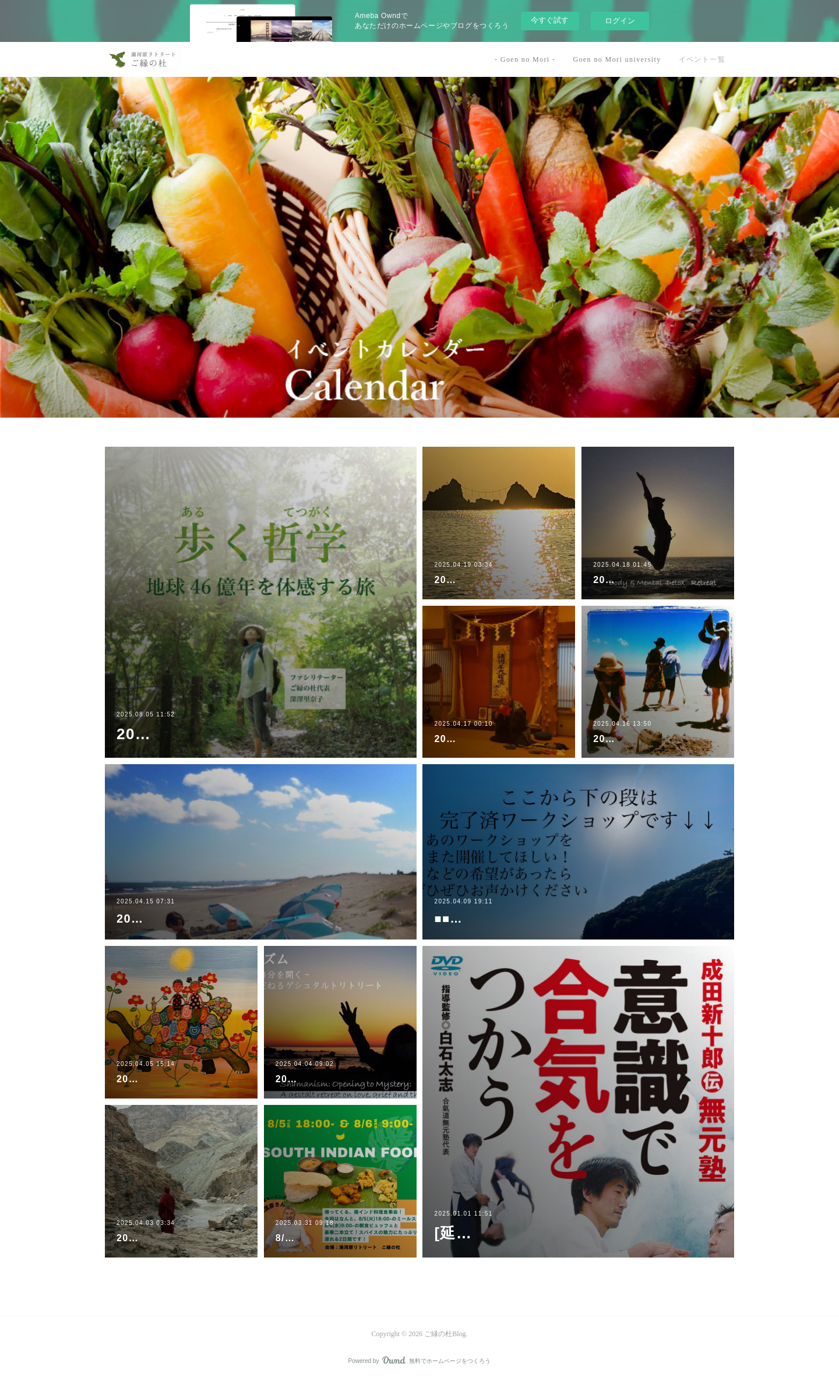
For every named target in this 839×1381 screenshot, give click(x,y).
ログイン (620, 20)
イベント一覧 (702, 59)
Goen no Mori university (617, 59)
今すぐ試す (550, 20)
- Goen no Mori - (525, 59)
